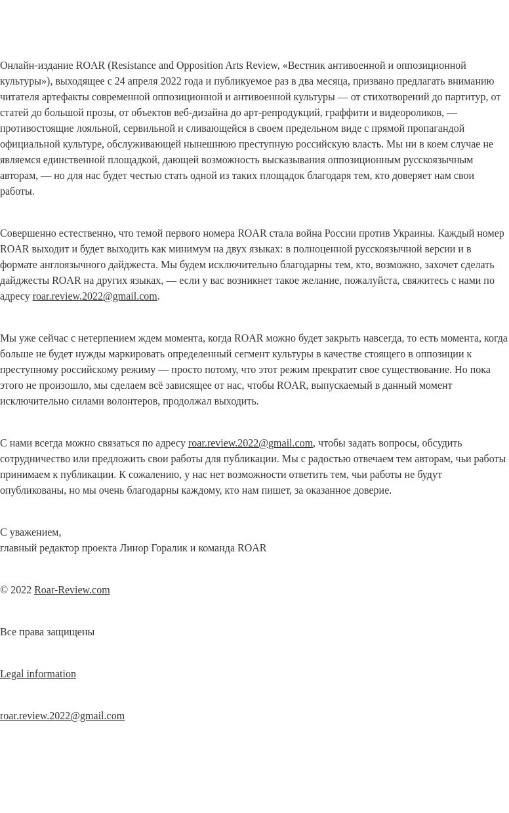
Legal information (38, 673)
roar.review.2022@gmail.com (95, 296)
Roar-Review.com (72, 589)
